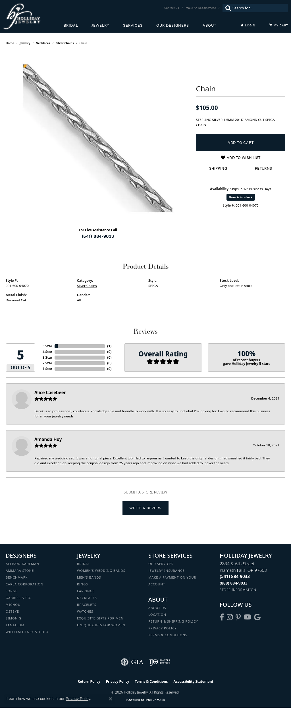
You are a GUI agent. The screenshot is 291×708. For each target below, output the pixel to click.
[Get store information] (238, 589)
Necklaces (43, 43)
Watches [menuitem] (85, 611)
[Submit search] (227, 8)
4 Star (47, 351)
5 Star (47, 346)
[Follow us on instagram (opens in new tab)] (230, 617)
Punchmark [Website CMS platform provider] (155, 700)
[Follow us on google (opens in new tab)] (257, 617)
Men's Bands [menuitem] (89, 577)
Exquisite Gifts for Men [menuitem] (100, 618)
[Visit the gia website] (132, 662)
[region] (98, 138)
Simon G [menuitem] (13, 618)
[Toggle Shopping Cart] (278, 25)
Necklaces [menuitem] (87, 598)
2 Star (47, 363)
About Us (157, 608)
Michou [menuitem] (13, 604)
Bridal (71, 25)
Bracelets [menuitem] (86, 604)
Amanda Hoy (48, 439)
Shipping (218, 168)
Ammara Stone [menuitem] (20, 570)
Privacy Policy (162, 628)
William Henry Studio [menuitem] (27, 632)
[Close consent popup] (110, 699)
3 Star (47, 357)
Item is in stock (241, 197)
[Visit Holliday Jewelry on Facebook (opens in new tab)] (222, 617)
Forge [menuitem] (11, 591)
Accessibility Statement (193, 681)
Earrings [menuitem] (86, 591)
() (109, 346)
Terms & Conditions (167, 635)
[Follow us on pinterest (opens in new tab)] (238, 617)
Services (133, 25)
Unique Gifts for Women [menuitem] (101, 625)
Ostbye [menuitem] (12, 611)
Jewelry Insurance (166, 570)
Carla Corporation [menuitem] (24, 584)
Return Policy (89, 681)
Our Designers (172, 25)
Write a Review (145, 507)
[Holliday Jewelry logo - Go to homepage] (33, 16)
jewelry (25, 43)
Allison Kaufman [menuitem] (22, 564)
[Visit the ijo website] (160, 662)
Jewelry (100, 25)
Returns (263, 168)
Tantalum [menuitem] (15, 625)
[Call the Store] (235, 576)
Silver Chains (65, 43)
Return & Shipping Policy (173, 621)
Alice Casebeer (50, 392)
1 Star (47, 368)
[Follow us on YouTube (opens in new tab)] (247, 617)
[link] (172, 8)
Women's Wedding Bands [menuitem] (101, 570)
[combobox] (259, 8)
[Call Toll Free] (234, 583)
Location (157, 614)
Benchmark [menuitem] (17, 577)
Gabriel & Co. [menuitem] (19, 598)
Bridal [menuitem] (83, 564)
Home (10, 43)
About (209, 25)
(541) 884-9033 (98, 236)
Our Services (160, 564)
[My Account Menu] (248, 25)
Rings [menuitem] (82, 584)
